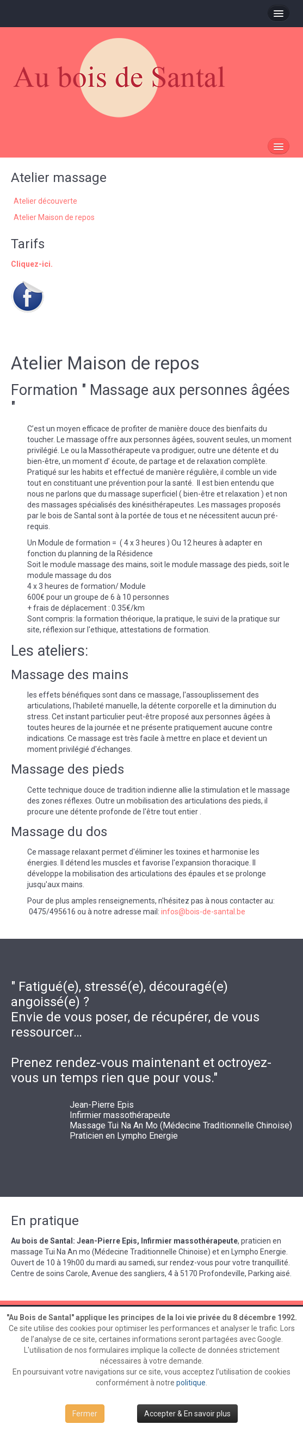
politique (191, 1382)
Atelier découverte (45, 201)
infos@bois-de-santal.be (203, 911)
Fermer (84, 1413)
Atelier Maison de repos (54, 217)
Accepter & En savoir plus (187, 1413)
